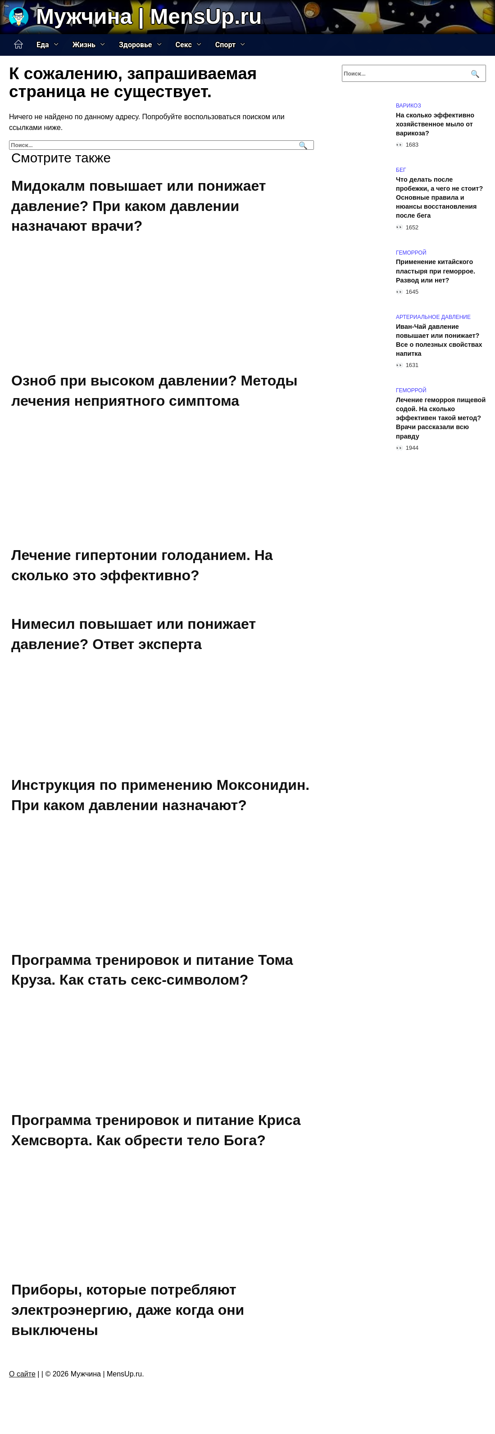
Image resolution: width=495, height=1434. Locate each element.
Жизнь (84, 44)
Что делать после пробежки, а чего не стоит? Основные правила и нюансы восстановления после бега (439, 198)
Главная (18, 44)
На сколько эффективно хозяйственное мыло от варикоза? (435, 124)
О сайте (22, 1374)
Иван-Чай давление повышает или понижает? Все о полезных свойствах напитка (439, 340)
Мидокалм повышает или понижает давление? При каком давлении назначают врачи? (138, 206)
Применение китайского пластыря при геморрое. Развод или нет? (435, 271)
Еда (42, 44)
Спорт (225, 44)
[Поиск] (302, 145)
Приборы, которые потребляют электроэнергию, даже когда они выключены (127, 1310)
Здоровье (135, 44)
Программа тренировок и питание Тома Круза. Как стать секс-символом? (152, 970)
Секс (184, 44)
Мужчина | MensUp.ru (149, 16)
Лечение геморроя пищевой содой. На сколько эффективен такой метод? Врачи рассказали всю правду (441, 418)
